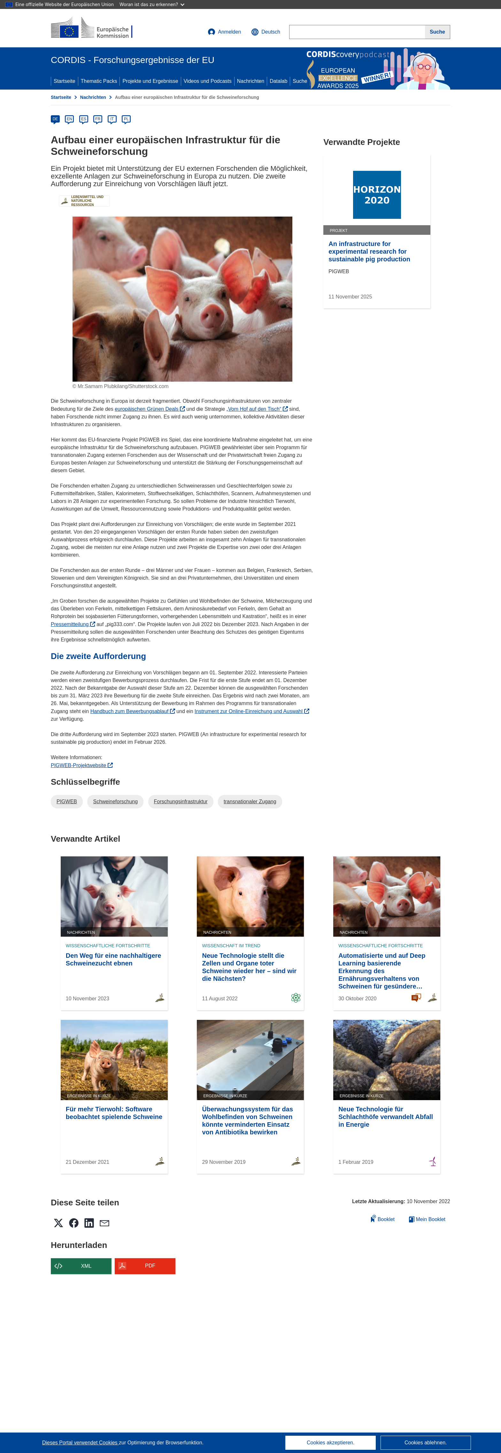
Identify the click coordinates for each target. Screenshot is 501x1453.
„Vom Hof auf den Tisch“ (257, 409)
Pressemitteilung (73, 624)
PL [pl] (126, 119)
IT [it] (112, 119)
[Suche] (437, 32)
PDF (150, 1265)
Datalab (278, 81)
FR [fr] (97, 119)
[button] (265, 32)
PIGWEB (67, 801)
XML (86, 1266)
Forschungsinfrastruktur (181, 801)
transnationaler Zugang (250, 801)
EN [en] (69, 119)
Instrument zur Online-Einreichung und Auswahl (252, 711)
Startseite (64, 81)
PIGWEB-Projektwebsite (82, 765)
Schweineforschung (115, 801)
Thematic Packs (99, 81)
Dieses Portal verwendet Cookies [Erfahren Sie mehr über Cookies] (80, 1442)
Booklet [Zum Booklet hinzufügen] (383, 1218)
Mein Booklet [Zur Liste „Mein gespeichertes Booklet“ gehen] (427, 1219)
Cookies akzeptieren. (330, 1442)
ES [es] (83, 119)
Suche (300, 81)
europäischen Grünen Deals (150, 409)
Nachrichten (250, 81)
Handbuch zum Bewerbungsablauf (132, 711)
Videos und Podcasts (208, 81)
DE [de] (55, 119)
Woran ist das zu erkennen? (151, 4)
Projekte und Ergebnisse (150, 81)
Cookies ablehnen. (426, 1442)
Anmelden (224, 32)
